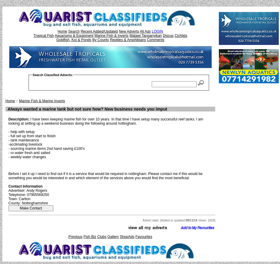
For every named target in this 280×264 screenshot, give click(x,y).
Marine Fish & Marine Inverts (42, 101)
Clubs (101, 237)
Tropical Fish (44, 36)
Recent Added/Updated (99, 31)
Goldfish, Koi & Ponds (73, 40)
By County (100, 40)
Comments (155, 40)
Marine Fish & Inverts (111, 36)
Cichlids (180, 36)
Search (74, 31)
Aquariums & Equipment (74, 36)
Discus (168, 36)
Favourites (144, 237)
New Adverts (129, 31)
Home (62, 31)
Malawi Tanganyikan (146, 36)
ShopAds (127, 237)
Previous (75, 237)
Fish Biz (89, 237)
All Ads (145, 31)
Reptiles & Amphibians (128, 40)
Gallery (113, 237)
